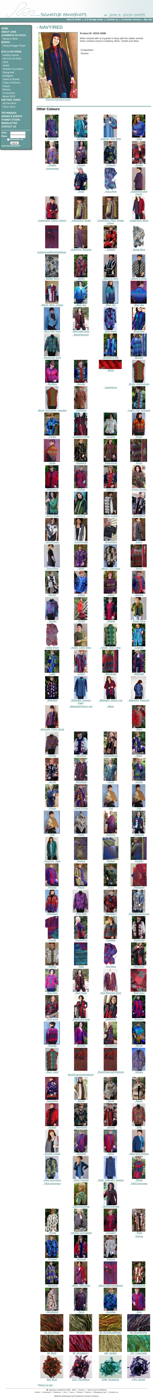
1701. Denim (138, 1378)
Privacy (81, 1390)
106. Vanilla (110, 1352)
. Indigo (80, 594)
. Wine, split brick (80, 1284)
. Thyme (52, 1231)
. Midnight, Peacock (138, 699)
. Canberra (80, 409)
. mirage (52, 754)
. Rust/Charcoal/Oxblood (80, 1072)
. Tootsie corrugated (81, 1231)
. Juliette (110, 620)
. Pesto (80, 886)
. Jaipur (110, 594)
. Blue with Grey (81, 330)
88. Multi (51, 1352)
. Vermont (80, 1258)
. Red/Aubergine (81, 1018)
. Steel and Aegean (139, 1152)
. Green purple (138, 488)
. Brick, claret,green (138, 383)
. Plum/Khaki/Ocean (138, 913)
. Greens (80, 514)
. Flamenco (52, 488)
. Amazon (110, 164)
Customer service (131, 19)
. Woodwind (52, 1311)
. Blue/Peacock (81, 334)
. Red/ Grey (138, 992)
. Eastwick (80, 462)
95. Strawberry (80, 1352)
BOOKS (5, 42)
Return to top (45, 1385)
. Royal (138, 1044)
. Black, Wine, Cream (52, 304)
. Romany (138, 1018)
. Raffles (52, 965)
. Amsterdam (52, 168)
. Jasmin (52, 620)
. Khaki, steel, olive (110, 646)
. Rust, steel (52, 1071)
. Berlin (80, 277)
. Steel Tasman (81, 1179)
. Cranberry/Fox (80, 435)
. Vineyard (52, 1284)
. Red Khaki (81, 992)
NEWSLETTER (9, 123)
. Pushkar (110, 939)
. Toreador (110, 1231)
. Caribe (51, 435)
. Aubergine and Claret (138, 192)
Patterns (57, 1392)
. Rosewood (110, 1044)
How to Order (74, 19)
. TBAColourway (52, 1183)
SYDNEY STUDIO (10, 119)
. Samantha (52, 1100)
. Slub (138, 1126)
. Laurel (80, 673)
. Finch (138, 462)
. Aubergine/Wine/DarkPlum (51, 250)
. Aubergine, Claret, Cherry (51, 219)
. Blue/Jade (138, 330)
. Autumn (110, 248)
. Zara (138, 1311)
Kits (65, 1392)
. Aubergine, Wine (138, 219)
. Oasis (110, 781)
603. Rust (51, 1378)
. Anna (80, 190)
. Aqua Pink (110, 190)
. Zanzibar (110, 1311)
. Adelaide (52, 137)
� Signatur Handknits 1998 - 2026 (61, 1390)
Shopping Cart (100, 1392)
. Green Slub (52, 514)
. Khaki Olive (138, 620)
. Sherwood (80, 1126)
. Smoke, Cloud (52, 1152)
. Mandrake (110, 673)
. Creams (110, 435)
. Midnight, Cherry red (110, 699)
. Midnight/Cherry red (80, 706)
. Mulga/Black (110, 754)
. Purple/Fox (80, 939)
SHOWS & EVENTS (11, 116)
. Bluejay (139, 356)
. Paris (80, 833)
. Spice (110, 1152)
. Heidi (80, 567)
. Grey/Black (138, 514)
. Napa (138, 754)
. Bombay (52, 383)
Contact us (112, 19)
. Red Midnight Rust (110, 992)
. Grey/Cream (52, 541)
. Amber (138, 164)
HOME (4, 28)
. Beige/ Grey (52, 277)
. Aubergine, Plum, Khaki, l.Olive (110, 221)
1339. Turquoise (110, 1378)
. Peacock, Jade (51, 860)
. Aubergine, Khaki (81, 219)
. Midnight (138, 673)
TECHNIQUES (8, 111)
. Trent (138, 1231)
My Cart (148, 19)
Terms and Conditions (97, 1390)
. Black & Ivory (110, 277)
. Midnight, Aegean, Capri (80, 700)
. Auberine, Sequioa (80, 248)
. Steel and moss (52, 1179)
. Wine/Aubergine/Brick (110, 1284)
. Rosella (52, 1044)
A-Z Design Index (94, 19)
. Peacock (138, 833)
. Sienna (110, 1126)
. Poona (52, 939)
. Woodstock (138, 1284)
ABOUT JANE (8, 32)
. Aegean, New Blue (110, 137)
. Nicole (52, 781)
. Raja (80, 965)
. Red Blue (110, 965)
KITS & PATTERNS (11, 51)
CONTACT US (8, 126)
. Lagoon (138, 646)
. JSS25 (80, 620)
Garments (46, 1392)
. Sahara (138, 1071)
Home (37, 1392)
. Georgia (110, 488)
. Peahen (80, 860)
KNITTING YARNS (11, 100)
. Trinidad (52, 1258)
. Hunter (52, 594)
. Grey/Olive (110, 541)
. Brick (110, 369)
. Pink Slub (81, 913)
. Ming (138, 728)
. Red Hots (52, 992)
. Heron (139, 567)
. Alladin (52, 164)
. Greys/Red (52, 567)
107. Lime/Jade (138, 1352)
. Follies (80, 488)
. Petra (110, 886)
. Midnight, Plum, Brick (51, 728)
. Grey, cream (110, 514)
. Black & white (138, 277)
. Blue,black (110, 330)
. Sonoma (80, 1152)
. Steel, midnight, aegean (110, 1179)
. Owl (110, 807)
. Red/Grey (110, 1018)
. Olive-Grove (81, 807)
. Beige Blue (138, 248)
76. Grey (80, 1331)
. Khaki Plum (52, 646)
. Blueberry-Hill (110, 356)
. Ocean (138, 781)
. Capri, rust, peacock (138, 409)
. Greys (138, 541)
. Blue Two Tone (51, 330)
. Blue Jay (80, 304)
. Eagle (138, 435)
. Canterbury (110, 387)
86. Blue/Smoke (138, 1331)
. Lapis (52, 673)
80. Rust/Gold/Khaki (110, 1331)
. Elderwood (110, 462)
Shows (80, 1392)
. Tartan (138, 1179)
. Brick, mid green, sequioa (52, 409)
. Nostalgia (80, 781)
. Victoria (110, 1258)
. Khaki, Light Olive (80, 646)
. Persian (52, 886)
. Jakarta (138, 594)
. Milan (110, 706)
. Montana (80, 754)
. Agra (138, 137)
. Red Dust (138, 965)
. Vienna (138, 1236)
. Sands (80, 1100)
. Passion (110, 833)
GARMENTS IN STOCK (13, 35)
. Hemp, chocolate (110, 567)
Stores (88, 1392)
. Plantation (110, 913)
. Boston (80, 383)
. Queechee (138, 939)
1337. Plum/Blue (80, 1378)
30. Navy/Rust (51, 1331)
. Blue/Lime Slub (52, 356)
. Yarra (80, 1311)
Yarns (71, 1392)
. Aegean (80, 137)
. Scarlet (52, 1126)
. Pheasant (139, 886)
